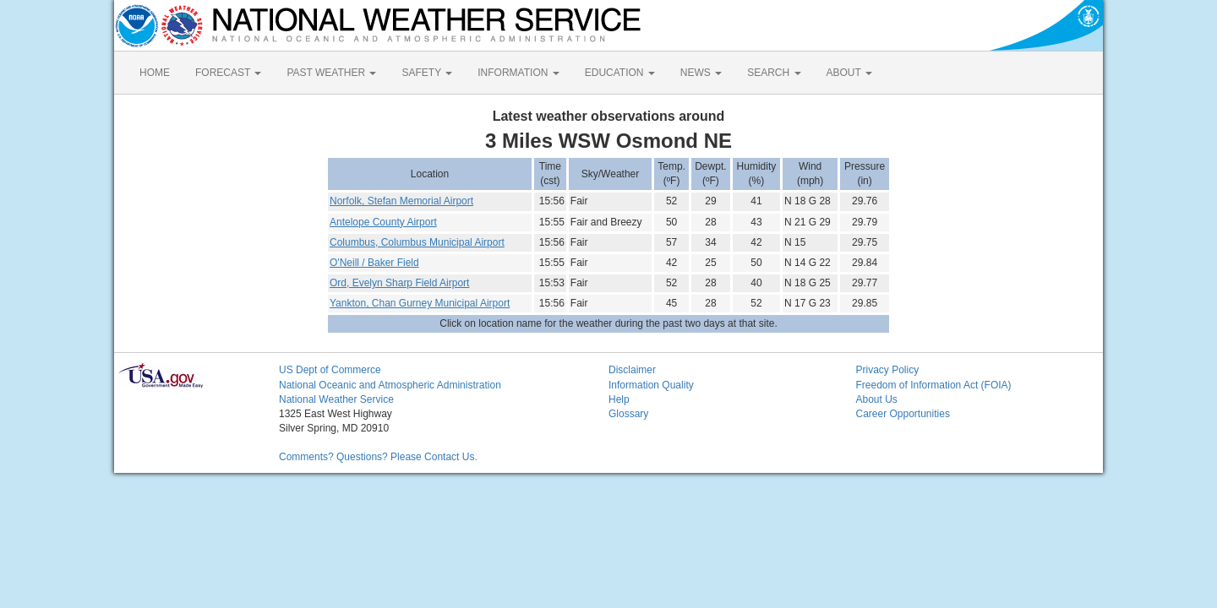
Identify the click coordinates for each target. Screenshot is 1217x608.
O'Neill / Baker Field (374, 263)
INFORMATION (518, 73)
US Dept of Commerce (330, 370)
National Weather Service (336, 399)
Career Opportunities (903, 414)
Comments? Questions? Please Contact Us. (378, 457)
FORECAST (228, 73)
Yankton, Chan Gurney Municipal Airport (420, 303)
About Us (877, 399)
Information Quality (651, 385)
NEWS (701, 73)
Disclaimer (632, 370)
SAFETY (426, 73)
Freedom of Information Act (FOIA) (934, 385)
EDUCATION (620, 73)
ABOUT (849, 73)
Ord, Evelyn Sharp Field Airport (399, 283)
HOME (154, 73)
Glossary (628, 414)
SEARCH (773, 73)
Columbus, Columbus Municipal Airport (417, 242)
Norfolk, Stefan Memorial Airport (401, 201)
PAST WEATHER (331, 73)
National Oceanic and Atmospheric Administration (390, 385)
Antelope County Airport (383, 222)
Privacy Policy (888, 370)
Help (619, 399)
